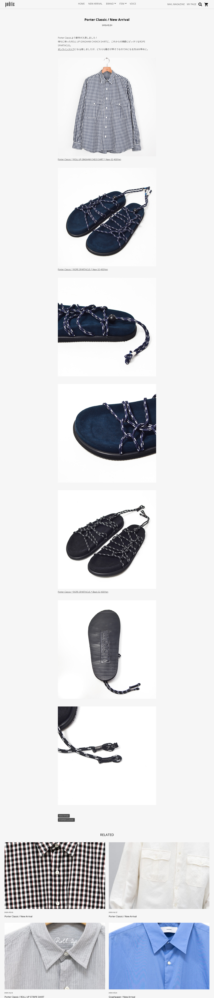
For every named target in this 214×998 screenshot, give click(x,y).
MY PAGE (191, 4)
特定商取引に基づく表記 (85, 966)
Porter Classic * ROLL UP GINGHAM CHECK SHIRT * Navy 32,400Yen (92, 159)
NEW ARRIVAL (96, 4)
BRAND (109, 4)
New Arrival (64, 816)
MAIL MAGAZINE (176, 4)
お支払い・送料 (81, 958)
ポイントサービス (82, 954)
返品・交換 (79, 962)
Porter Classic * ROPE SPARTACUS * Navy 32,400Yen (84, 269)
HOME (83, 4)
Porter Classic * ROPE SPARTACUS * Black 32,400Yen (84, 591)
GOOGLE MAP (16, 970)
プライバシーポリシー (84, 971)
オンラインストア (66, 49)
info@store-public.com (21, 956)
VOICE (131, 4)
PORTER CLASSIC (66, 820)
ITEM (120, 4)
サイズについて (81, 949)
